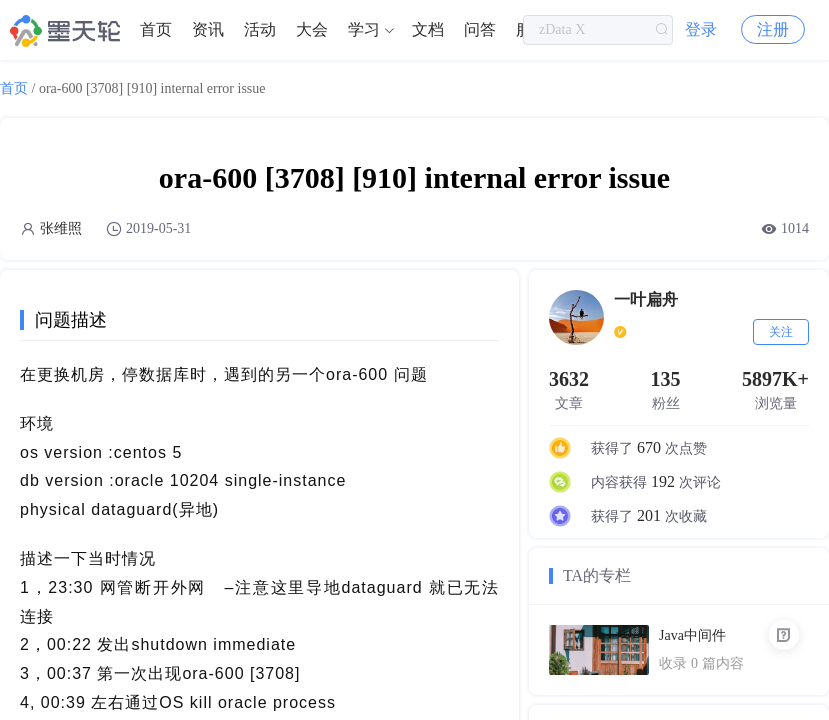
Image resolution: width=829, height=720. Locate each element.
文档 (428, 29)
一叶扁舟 (646, 299)
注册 (773, 29)
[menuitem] (156, 30)
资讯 (208, 29)
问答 (480, 29)
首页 (156, 29)
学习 (364, 29)
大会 (312, 29)
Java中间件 (692, 635)
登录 (701, 29)
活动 (260, 29)
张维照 (61, 228)
